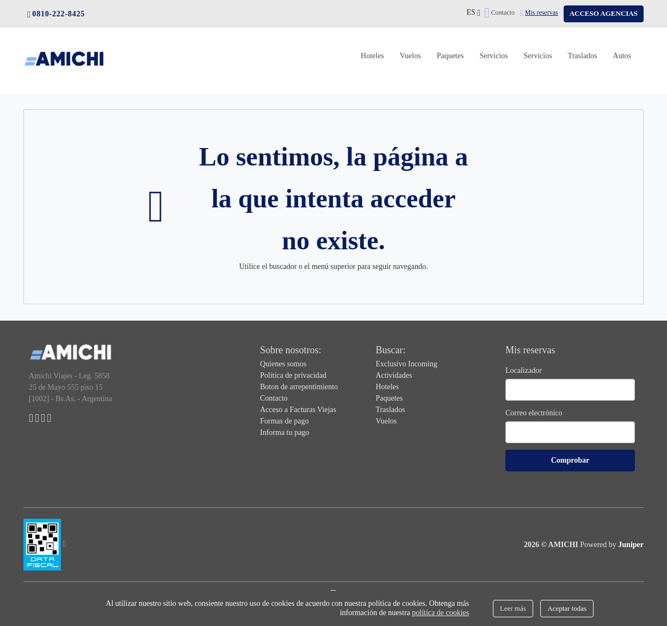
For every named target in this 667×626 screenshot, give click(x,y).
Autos (622, 56)
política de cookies (440, 613)
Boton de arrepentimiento (299, 387)
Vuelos (410, 56)
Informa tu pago (284, 432)
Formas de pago (284, 421)
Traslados (582, 56)
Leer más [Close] (513, 608)
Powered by (612, 545)
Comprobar (570, 460)
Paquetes (450, 56)
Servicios (493, 56)
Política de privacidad (293, 375)
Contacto (274, 398)
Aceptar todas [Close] (566, 608)
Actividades (394, 375)
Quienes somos (283, 364)
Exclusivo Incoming (406, 364)
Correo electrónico (534, 413)
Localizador (523, 370)
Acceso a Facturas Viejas (298, 410)
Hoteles (372, 56)
